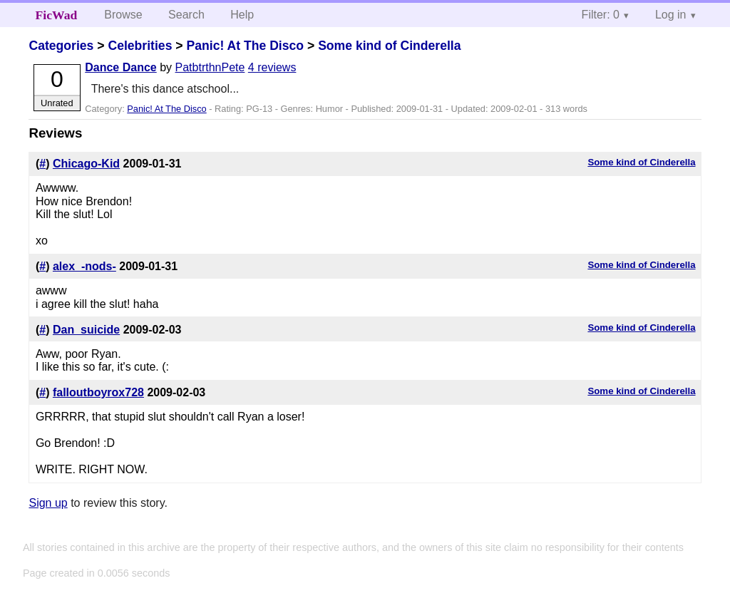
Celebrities (140, 45)
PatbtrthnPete (210, 67)
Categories (61, 45)
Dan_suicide (86, 330)
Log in (671, 15)
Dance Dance (121, 67)
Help (242, 15)
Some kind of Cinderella (389, 45)
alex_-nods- (84, 266)
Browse (123, 15)
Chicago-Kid (86, 164)
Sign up (48, 503)
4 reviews (272, 67)
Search (186, 15)
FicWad (57, 15)
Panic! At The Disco (245, 45)
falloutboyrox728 (98, 392)
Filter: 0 (601, 15)
